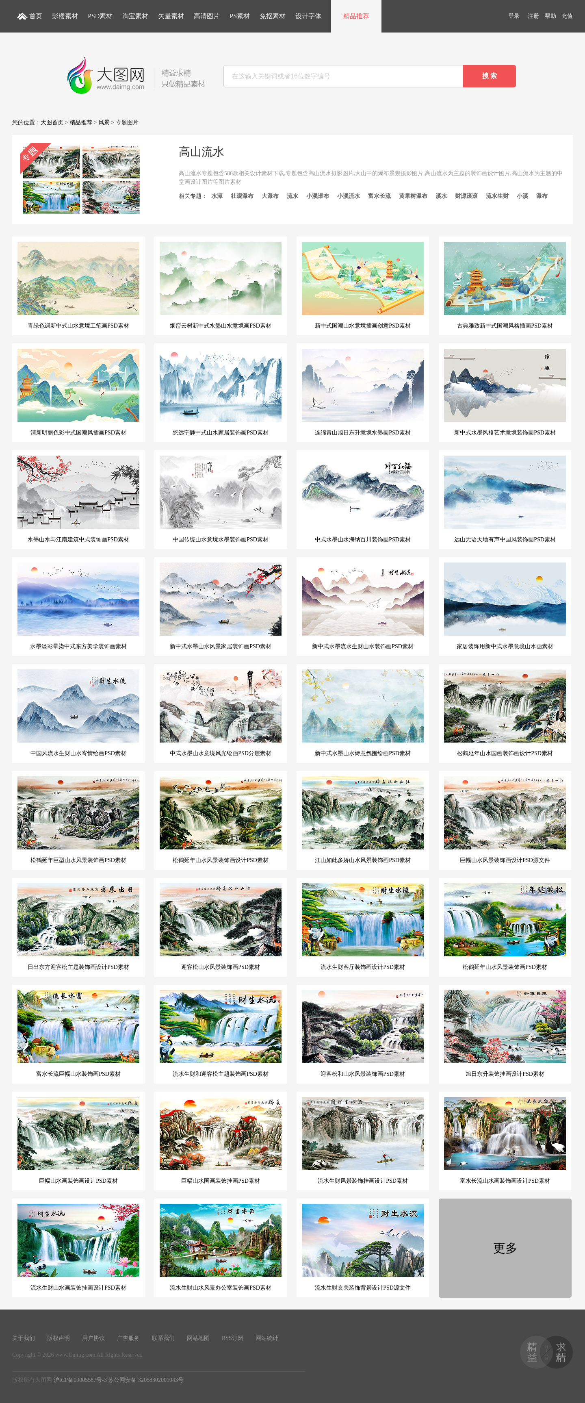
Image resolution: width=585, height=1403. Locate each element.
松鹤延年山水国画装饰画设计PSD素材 (505, 712)
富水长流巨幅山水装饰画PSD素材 (78, 1033)
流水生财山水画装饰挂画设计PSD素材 (78, 1247)
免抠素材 (273, 16)
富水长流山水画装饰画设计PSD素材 (505, 1140)
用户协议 (93, 1338)
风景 (104, 122)
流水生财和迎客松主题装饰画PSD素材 (221, 1033)
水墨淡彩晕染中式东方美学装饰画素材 (78, 606)
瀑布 (542, 196)
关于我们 (23, 1338)
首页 (35, 16)
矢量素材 (171, 16)
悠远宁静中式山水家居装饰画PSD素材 (221, 392)
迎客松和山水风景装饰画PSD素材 (363, 1033)
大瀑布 (270, 196)
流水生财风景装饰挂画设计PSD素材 (363, 1140)
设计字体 (308, 16)
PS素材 (240, 16)
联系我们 (163, 1338)
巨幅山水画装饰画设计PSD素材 (78, 1140)
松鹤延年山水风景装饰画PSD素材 (505, 926)
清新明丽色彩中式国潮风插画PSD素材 (78, 392)
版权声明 (58, 1338)
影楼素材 (65, 16)
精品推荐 (356, 16)
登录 (514, 16)
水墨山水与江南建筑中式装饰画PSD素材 (78, 499)
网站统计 (267, 1338)
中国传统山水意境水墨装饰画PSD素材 (221, 499)
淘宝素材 (135, 16)
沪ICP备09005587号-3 (80, 1380)
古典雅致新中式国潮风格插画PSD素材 (505, 285)
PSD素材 (100, 16)
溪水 (441, 196)
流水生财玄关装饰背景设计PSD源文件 (363, 1247)
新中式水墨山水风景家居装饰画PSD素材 (221, 606)
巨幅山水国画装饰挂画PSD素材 (221, 1140)
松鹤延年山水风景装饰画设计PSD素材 (221, 819)
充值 (567, 16)
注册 (533, 16)
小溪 (522, 196)
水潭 (217, 196)
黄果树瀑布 (413, 196)
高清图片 (207, 16)
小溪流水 (348, 196)
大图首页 (52, 122)
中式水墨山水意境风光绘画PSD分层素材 (221, 712)
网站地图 (198, 1338)
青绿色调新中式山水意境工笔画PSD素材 (78, 285)
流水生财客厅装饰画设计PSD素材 (363, 926)
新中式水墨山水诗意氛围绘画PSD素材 (363, 712)
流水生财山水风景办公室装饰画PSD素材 (221, 1247)
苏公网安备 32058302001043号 (146, 1380)
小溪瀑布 (317, 196)
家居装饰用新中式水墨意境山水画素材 (505, 606)
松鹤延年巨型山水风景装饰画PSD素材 (78, 819)
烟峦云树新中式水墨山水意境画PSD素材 (221, 285)
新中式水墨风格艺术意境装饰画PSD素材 (505, 392)
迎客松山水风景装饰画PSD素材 (221, 926)
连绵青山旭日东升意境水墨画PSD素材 (363, 392)
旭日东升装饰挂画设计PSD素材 (505, 1033)
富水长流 (379, 196)
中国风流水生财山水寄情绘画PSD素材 (78, 712)
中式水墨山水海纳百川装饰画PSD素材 (363, 499)
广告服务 (128, 1338)
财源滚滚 (466, 196)
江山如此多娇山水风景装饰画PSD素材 (363, 819)
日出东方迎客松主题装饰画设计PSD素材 (78, 926)
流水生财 (497, 196)
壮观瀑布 (242, 196)
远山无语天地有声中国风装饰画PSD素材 (505, 499)
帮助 (550, 16)
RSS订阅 (232, 1338)
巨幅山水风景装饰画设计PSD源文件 (505, 819)
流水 (292, 196)
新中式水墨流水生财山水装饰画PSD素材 (363, 606)
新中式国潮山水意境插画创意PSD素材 (363, 285)
